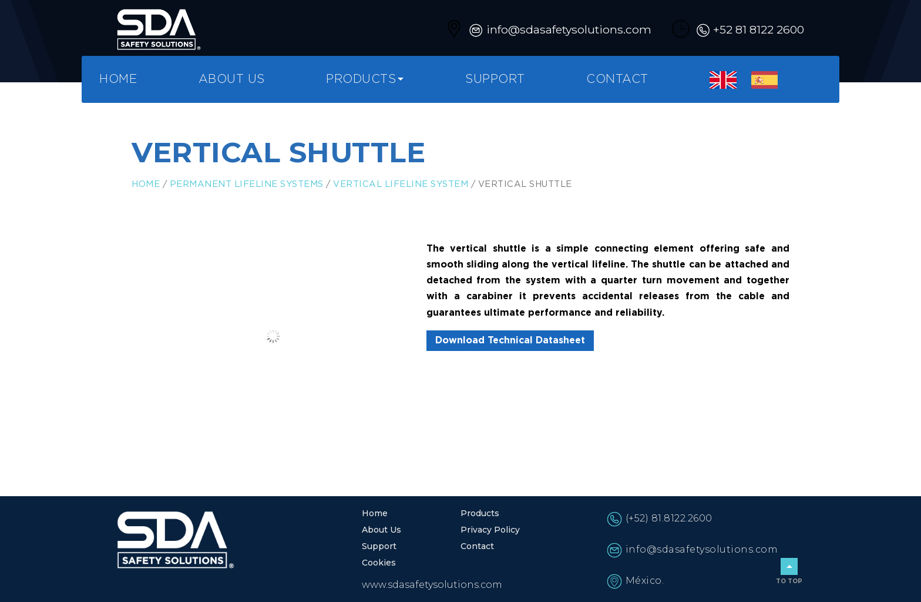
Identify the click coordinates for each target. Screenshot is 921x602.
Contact (617, 79)
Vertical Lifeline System (400, 184)
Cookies (379, 562)
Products (361, 79)
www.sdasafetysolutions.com (432, 584)
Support (495, 79)
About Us (232, 79)
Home (118, 79)
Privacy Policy (490, 529)
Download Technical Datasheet (510, 340)
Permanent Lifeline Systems (247, 184)
